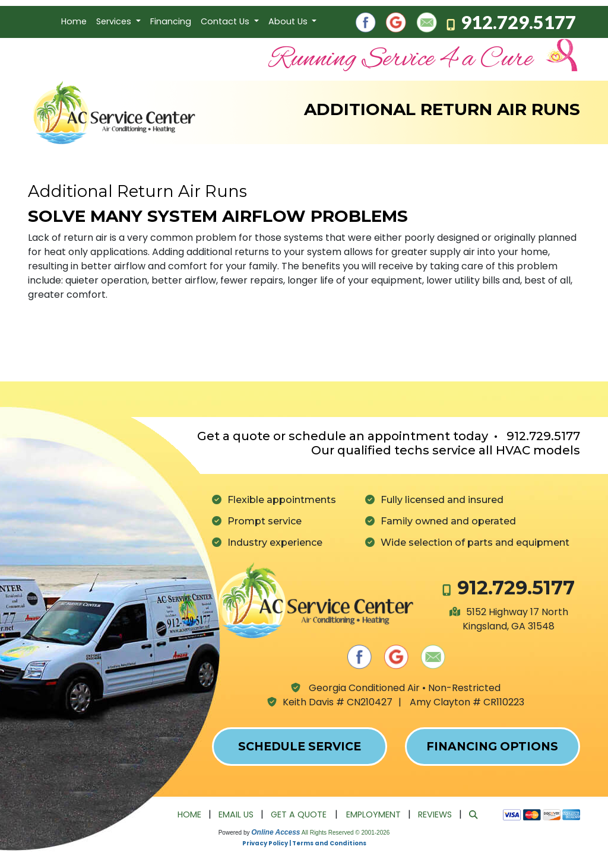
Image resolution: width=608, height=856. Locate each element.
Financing (170, 21)
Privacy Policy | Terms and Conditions (304, 843)
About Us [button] (289, 21)
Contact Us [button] (226, 21)
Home (74, 21)
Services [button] (115, 21)
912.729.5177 (518, 22)
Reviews (435, 814)
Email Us (236, 814)
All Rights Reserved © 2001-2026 (346, 832)
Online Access (275, 832)
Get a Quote (299, 814)
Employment (373, 814)
